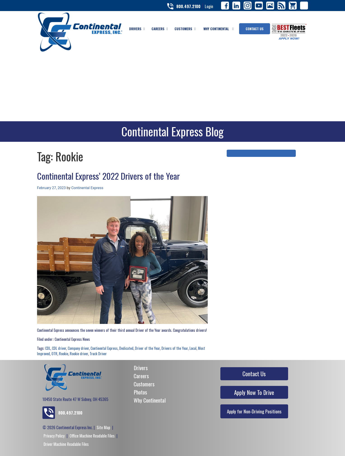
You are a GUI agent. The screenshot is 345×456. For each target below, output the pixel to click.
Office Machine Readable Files (92, 436)
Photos (140, 392)
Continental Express (87, 188)
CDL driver (59, 348)
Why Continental (150, 400)
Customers (144, 384)
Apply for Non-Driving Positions (254, 411)
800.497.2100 (188, 6)
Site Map (103, 427)
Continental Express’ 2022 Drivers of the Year (108, 176)
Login (209, 6)
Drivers (141, 368)
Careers (141, 376)
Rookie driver (79, 353)
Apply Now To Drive (254, 392)
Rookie (63, 353)
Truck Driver (98, 353)
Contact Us (254, 373)
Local (192, 348)
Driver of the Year (147, 348)
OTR (54, 353)
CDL (47, 348)
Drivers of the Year (174, 348)
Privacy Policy (54, 436)
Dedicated (126, 348)
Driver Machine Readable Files (66, 444)
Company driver (78, 348)
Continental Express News (72, 339)
